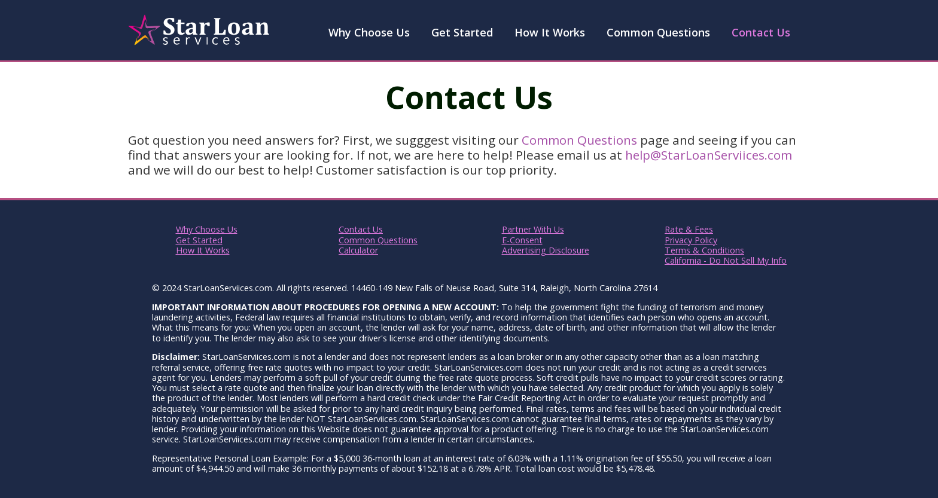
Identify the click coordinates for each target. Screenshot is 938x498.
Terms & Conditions (704, 250)
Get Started (462, 32)
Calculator (358, 250)
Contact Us (761, 32)
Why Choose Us (369, 32)
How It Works (549, 32)
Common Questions (658, 32)
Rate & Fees (689, 229)
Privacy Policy (691, 240)
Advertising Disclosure (545, 250)
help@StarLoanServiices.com (710, 154)
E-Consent (522, 240)
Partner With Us (533, 229)
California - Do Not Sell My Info (726, 260)
